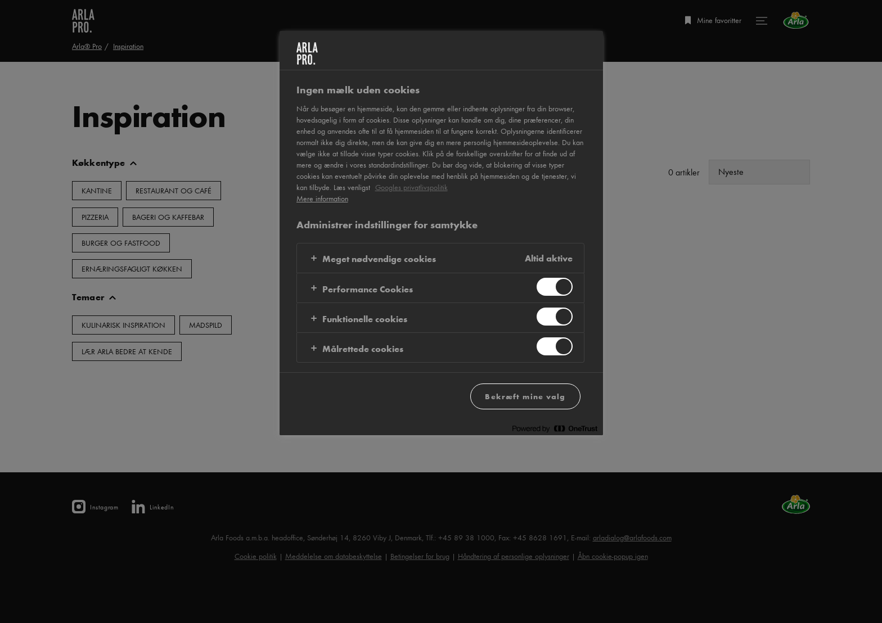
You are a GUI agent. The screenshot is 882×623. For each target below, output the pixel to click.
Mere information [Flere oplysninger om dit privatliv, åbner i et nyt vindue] (322, 198)
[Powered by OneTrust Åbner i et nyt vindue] (554, 428)
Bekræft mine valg (525, 396)
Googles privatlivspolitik (411, 187)
